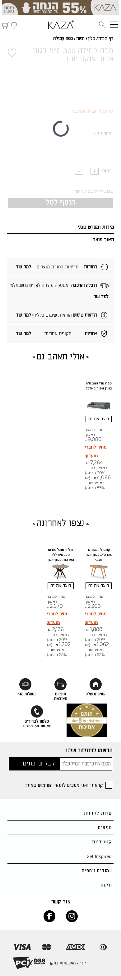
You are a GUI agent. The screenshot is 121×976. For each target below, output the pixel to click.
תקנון (106, 885)
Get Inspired (99, 856)
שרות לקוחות (98, 813)
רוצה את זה (98, 419)
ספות (80, 38)
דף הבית (106, 38)
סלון (91, 38)
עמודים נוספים (97, 870)
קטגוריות (102, 842)
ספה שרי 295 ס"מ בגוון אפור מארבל (99, 386)
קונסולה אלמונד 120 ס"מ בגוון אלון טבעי (98, 555)
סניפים (105, 827)
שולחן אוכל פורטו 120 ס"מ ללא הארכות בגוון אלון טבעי (60, 557)
